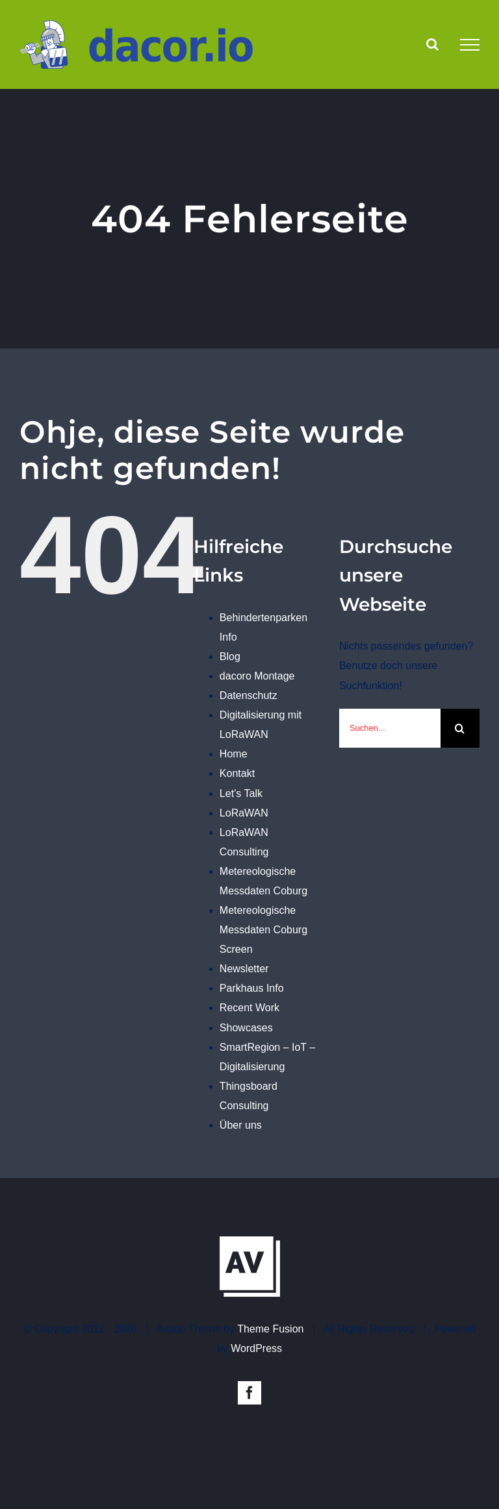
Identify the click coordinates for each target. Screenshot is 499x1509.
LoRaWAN (244, 812)
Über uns (241, 1125)
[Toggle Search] (432, 44)
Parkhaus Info (252, 988)
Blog (230, 656)
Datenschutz (248, 695)
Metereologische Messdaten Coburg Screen (263, 930)
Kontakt (237, 773)
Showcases (246, 1027)
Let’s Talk (241, 793)
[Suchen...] (390, 728)
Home (234, 753)
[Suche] (460, 728)
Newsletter (244, 968)
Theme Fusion (270, 1328)
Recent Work (249, 1007)
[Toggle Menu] (470, 45)
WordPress (256, 1348)
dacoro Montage (257, 675)
